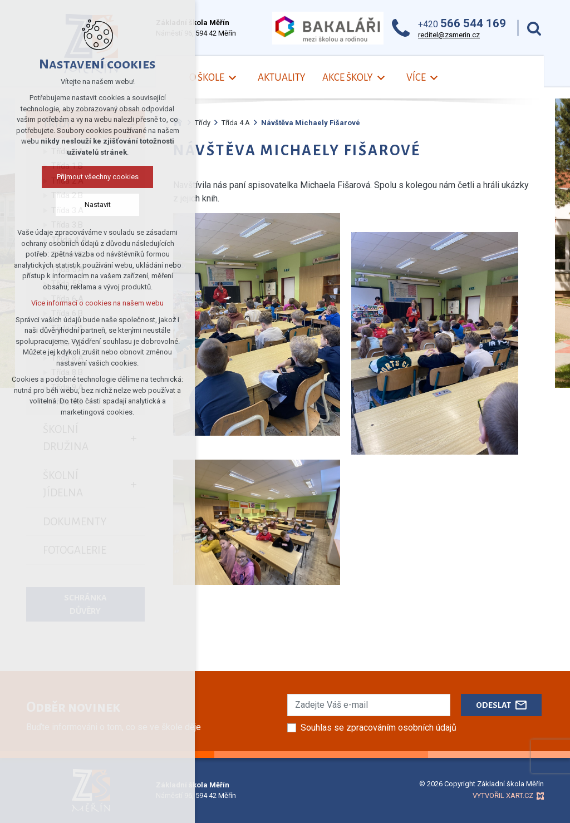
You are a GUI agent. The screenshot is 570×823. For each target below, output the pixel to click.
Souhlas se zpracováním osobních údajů (378, 727)
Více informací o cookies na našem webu (97, 303)
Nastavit (98, 204)
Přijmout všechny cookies (98, 177)
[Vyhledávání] (534, 28)
